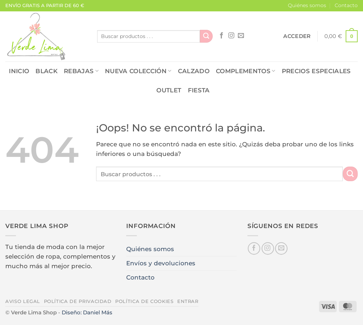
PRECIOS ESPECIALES (316, 71)
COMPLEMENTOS (245, 71)
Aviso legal (22, 301)
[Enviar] (206, 36)
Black (46, 71)
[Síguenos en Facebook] (221, 35)
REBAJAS (81, 71)
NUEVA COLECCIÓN (138, 71)
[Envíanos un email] (241, 35)
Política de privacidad (78, 301)
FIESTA (199, 90)
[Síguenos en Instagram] (231, 35)
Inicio (19, 71)
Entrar (188, 301)
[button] (297, 36)
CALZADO (194, 71)
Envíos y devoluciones (160, 263)
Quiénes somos (307, 5)
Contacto (346, 5)
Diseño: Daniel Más (87, 312)
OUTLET (168, 90)
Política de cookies (144, 301)
